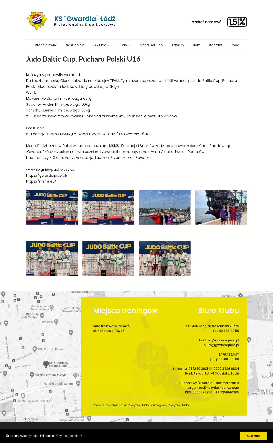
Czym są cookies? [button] (69, 435)
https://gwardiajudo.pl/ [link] (46, 175)
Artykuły (177, 45)
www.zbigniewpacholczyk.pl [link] (50, 169)
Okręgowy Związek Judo (170, 401)
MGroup (242, 427)
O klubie (101, 45)
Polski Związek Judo (134, 401)
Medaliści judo (151, 45)
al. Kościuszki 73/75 (108, 327)
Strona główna (45, 45)
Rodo (235, 45)
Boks (197, 45)
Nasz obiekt (75, 45)
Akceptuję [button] (253, 435)
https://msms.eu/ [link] (41, 181)
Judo (125, 45)
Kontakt (215, 45)
